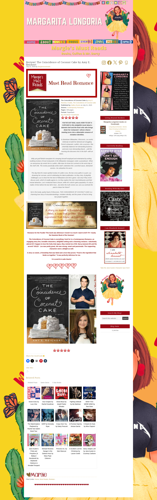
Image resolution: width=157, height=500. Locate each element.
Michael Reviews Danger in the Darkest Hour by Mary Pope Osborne (47, 453)
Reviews (52, 479)
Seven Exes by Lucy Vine (34, 403)
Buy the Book (65, 115)
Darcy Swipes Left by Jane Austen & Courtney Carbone (89, 451)
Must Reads (44, 479)
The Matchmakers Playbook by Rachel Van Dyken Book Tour (33, 427)
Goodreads (75, 115)
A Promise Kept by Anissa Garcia (75, 425)
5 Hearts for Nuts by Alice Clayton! (89, 425)
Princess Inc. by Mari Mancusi (61, 450)
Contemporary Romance (75, 107)
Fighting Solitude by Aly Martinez (75, 403)
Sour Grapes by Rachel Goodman (48, 403)
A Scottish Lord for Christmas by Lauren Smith (75, 451)
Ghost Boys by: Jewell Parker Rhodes (61, 404)
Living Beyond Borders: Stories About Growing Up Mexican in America (118, 129)
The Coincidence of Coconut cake (84, 103)
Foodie (69, 103)
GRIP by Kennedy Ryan (48, 425)
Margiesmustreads (44, 66)
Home (37, 479)
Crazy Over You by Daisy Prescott (62, 425)
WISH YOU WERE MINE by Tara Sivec (89, 404)
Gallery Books (75, 105)
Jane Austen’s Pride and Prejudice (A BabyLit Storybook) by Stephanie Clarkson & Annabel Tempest (34, 457)
